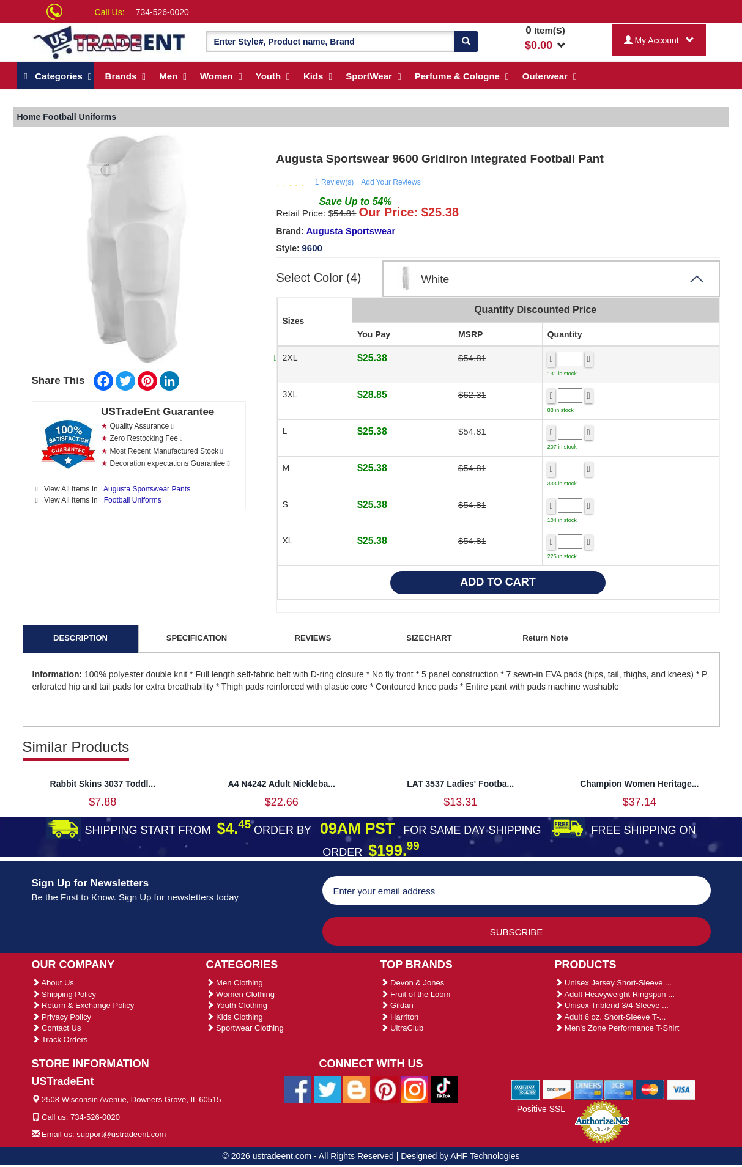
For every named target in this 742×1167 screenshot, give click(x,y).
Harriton (399, 1017)
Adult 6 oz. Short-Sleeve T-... (610, 1017)
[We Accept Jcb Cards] (618, 1089)
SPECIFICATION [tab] (196, 637)
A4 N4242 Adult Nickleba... (281, 784)
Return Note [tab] (545, 637)
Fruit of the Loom (415, 994)
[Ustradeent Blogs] (356, 1089)
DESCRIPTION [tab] (80, 637)
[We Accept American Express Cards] (525, 1089)
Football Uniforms (132, 500)
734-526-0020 (162, 12)
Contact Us (56, 1028)
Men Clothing (234, 982)
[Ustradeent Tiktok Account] (444, 1089)
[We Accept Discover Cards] (557, 1089)
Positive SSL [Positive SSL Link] (541, 1109)
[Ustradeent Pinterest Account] (385, 1089)
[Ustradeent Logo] (110, 41)
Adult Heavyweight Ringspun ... (615, 994)
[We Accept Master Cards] (650, 1089)
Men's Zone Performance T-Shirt (617, 1028)
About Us (53, 982)
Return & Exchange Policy (83, 1005)
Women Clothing (240, 994)
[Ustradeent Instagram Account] (414, 1089)
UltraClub (402, 1028)
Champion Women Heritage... (639, 784)
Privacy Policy (62, 1017)
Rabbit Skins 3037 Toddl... (102, 784)
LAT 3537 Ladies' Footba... (460, 784)
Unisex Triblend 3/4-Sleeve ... (612, 1005)
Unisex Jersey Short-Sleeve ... (613, 982)
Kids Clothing (234, 1017)
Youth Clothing (236, 1005)
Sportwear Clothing (245, 1028)
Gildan (397, 1005)
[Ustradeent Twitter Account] (327, 1089)
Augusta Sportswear (351, 231)
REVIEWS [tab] (313, 637)
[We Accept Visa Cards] (681, 1089)
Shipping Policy (64, 994)
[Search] (466, 41)
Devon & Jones (412, 982)
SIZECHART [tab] (428, 637)
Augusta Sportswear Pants (146, 489)
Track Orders (60, 1039)
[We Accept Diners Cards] (588, 1089)
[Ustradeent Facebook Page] (297, 1089)
